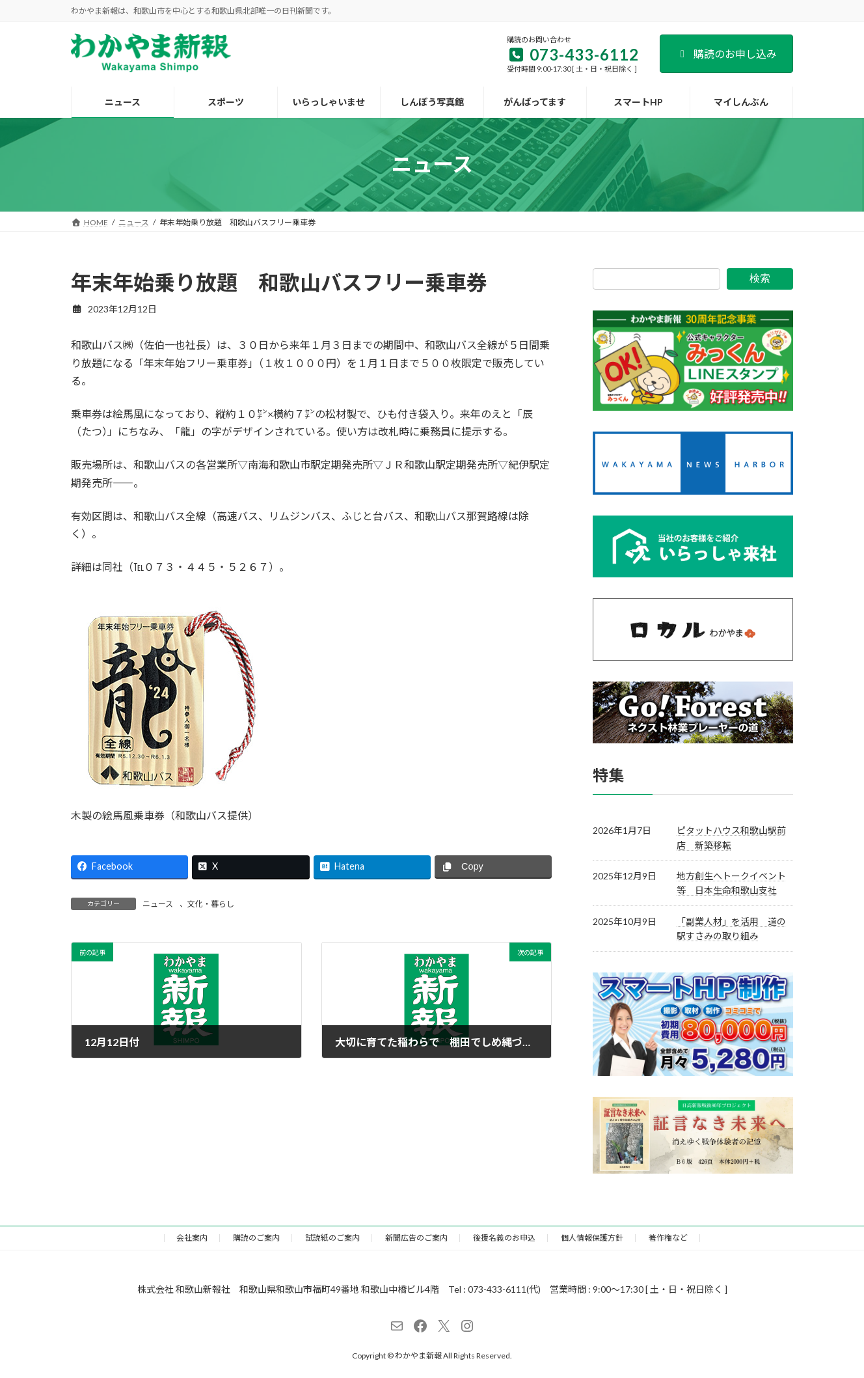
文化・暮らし (210, 904)
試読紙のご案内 (332, 1238)
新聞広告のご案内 (416, 1238)
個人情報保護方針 (592, 1238)
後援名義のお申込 (504, 1238)
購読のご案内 (256, 1238)
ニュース (157, 904)
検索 (759, 278)
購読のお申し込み (726, 54)
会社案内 (192, 1238)
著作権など (668, 1238)
